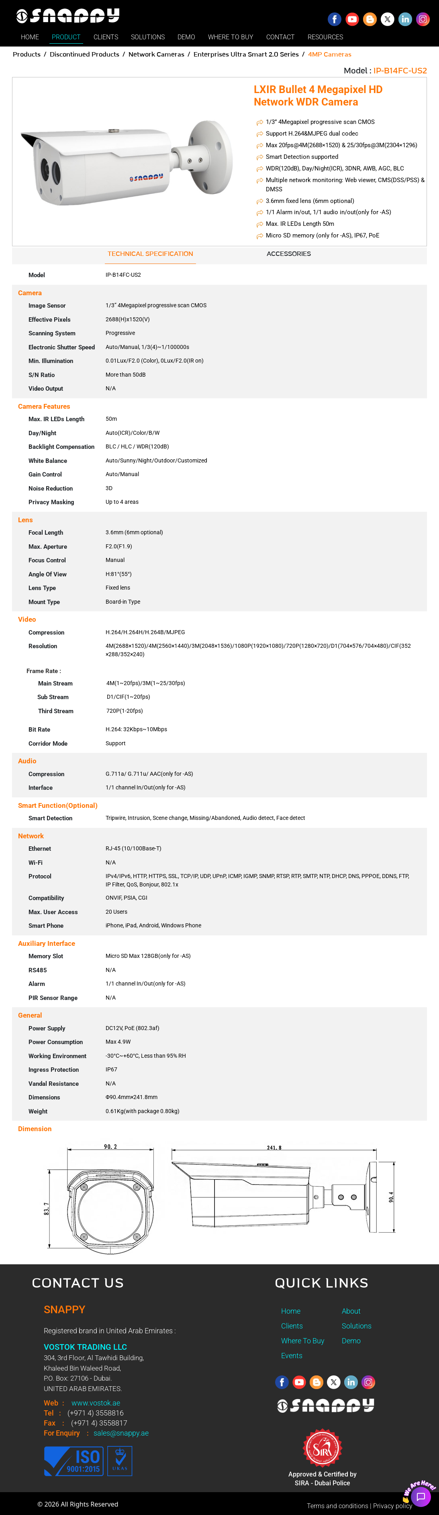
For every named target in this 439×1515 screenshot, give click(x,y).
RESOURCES (325, 37)
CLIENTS (106, 37)
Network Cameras (156, 54)
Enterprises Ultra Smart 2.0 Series (246, 54)
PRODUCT (66, 37)
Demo (351, 1341)
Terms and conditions (337, 1506)
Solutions (357, 1326)
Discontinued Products (84, 54)
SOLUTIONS (148, 37)
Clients (292, 1326)
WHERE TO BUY (230, 37)
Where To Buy (303, 1341)
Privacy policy (392, 1506)
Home (290, 1311)
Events (291, 1355)
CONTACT (280, 37)
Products (27, 54)
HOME (30, 37)
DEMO (186, 37)
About (351, 1311)
